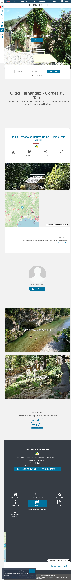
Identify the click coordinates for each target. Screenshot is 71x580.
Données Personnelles (34, 575)
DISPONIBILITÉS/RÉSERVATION (26, 469)
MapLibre (64, 224)
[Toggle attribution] (68, 225)
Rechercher (54, 71)
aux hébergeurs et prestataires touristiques (35, 577)
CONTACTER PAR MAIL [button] (50, 469)
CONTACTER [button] (38, 289)
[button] (38, 76)
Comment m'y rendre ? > (58, 243)
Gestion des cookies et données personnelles (13, 577)
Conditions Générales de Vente (48, 575)
